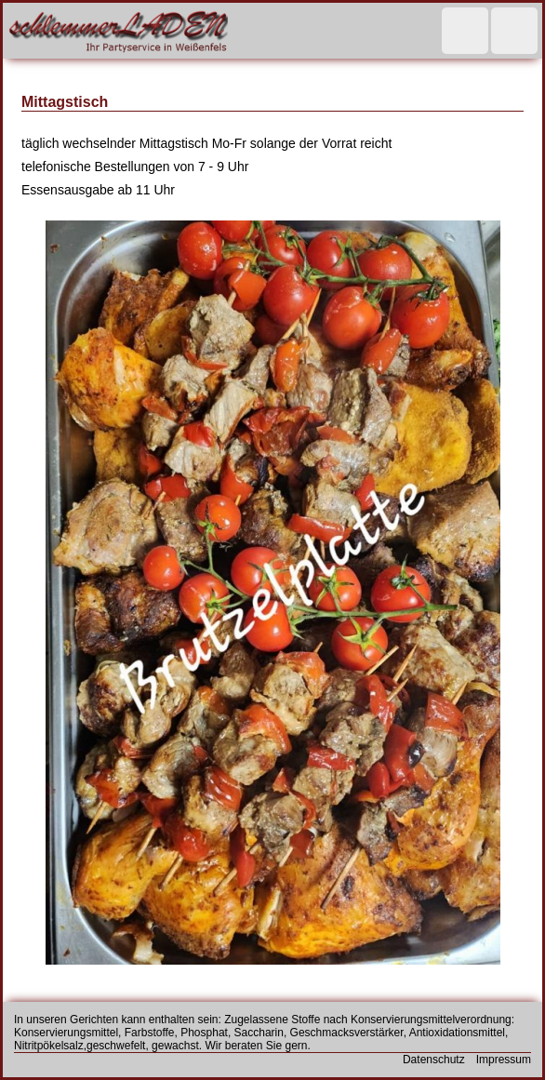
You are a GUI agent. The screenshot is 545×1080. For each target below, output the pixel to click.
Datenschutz (434, 1059)
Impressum (503, 1059)
